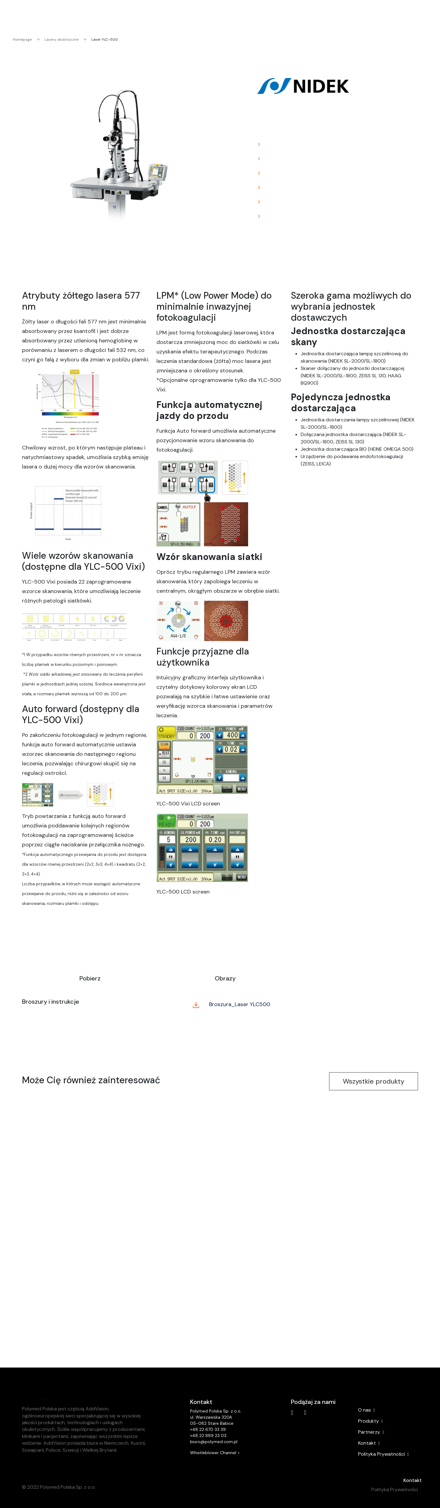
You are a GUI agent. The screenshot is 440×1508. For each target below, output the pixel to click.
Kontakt (412, 1480)
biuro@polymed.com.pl (213, 1441)
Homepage (22, 39)
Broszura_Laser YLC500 (231, 1004)
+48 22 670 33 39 (208, 1429)
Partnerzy (371, 1432)
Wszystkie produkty (373, 1081)
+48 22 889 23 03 (208, 1435)
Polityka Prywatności (383, 1454)
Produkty (370, 1421)
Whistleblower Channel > (215, 1452)
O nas (366, 1410)
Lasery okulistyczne (58, 39)
